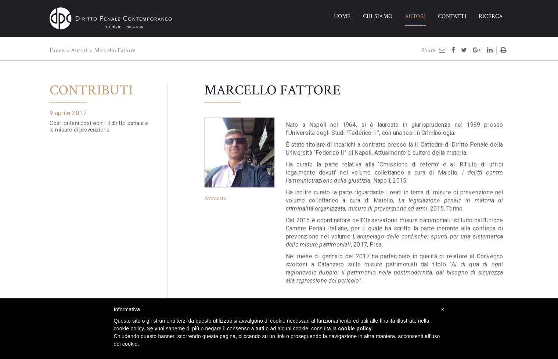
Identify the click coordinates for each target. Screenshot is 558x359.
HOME (342, 16)
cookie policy (355, 328)
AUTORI (415, 16)
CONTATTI (452, 16)
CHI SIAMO (378, 16)
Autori (79, 50)
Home (57, 50)
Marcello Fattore (114, 50)
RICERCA (491, 16)
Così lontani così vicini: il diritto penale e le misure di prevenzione (99, 126)
